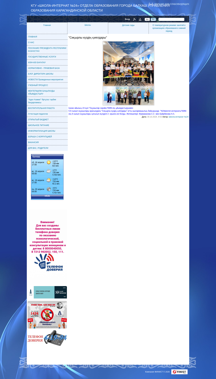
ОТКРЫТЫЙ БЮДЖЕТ (38, 119)
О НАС (31, 42)
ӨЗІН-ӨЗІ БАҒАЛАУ (37, 62)
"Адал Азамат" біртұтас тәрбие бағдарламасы (42, 101)
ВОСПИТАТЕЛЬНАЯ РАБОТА (41, 108)
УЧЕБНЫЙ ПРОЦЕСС (38, 85)
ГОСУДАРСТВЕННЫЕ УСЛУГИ (42, 57)
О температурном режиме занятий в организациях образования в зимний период (168, 28)
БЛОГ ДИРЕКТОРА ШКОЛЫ (40, 74)
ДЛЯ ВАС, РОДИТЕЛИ (38, 148)
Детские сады (128, 25)
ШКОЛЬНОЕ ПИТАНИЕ (38, 125)
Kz (147, 19)
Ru (153, 19)
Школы (88, 25)
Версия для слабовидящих (171, 4)
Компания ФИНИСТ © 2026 (157, 372)
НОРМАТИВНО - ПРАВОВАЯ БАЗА (44, 68)
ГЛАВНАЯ (32, 37)
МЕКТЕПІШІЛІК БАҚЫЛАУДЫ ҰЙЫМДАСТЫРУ (41, 92)
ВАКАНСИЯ (33, 142)
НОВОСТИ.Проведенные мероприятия (45, 79)
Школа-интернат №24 (178, 117)
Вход (127, 19)
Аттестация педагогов (38, 114)
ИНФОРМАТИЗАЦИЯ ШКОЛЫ (41, 131)
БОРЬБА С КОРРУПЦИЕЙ (40, 137)
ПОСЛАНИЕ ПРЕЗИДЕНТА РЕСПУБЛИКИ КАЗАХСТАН (47, 49)
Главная (47, 25)
